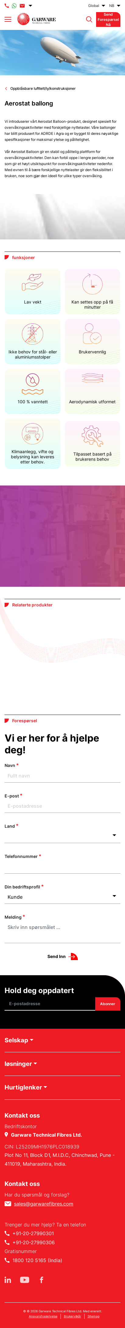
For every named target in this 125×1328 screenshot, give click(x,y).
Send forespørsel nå (108, 19)
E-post (12, 795)
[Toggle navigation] (8, 19)
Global (93, 5)
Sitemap (93, 1316)
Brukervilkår (72, 1316)
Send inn (56, 956)
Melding (13, 917)
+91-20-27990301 (33, 1233)
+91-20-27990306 (33, 1242)
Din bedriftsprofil (22, 886)
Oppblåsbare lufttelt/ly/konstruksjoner (43, 88)
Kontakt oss (22, 1183)
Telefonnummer (21, 856)
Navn (10, 765)
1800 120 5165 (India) (37, 1260)
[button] (87, 19)
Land (10, 826)
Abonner (108, 1004)
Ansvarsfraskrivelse (43, 1316)
